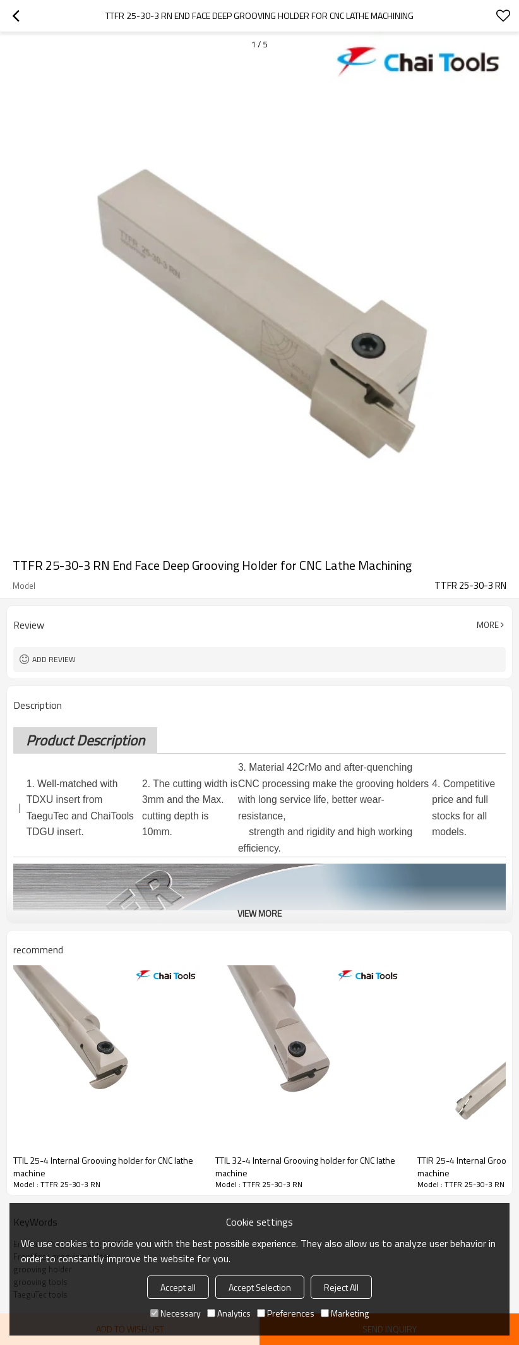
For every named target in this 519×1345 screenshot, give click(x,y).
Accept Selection (260, 1287)
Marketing (345, 1313)
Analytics (229, 1313)
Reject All (341, 1287)
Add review (54, 659)
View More (259, 913)
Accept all (178, 1287)
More (488, 624)
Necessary (175, 1313)
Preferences (285, 1313)
